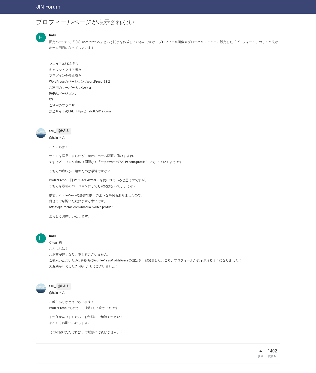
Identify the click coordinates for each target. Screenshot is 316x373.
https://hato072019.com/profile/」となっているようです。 (143, 162)
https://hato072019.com (93, 111)
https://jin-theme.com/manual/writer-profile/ (81, 207)
